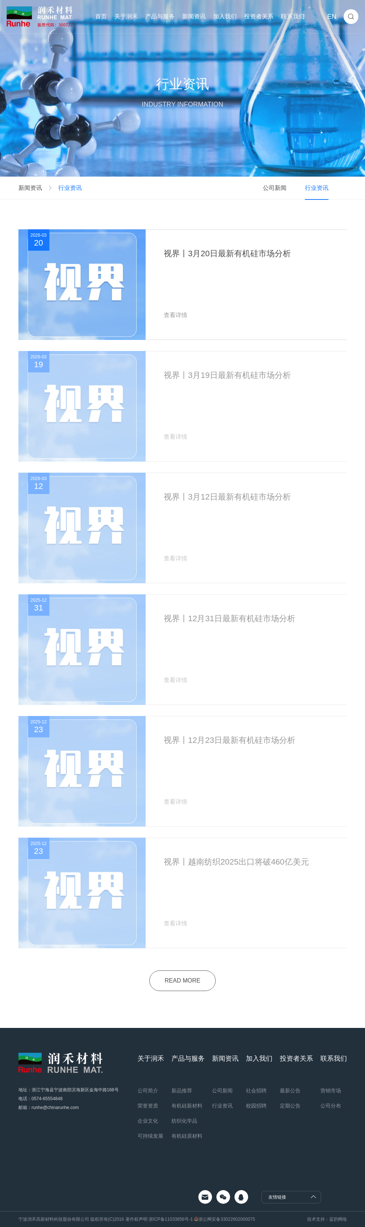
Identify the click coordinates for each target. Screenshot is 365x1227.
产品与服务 (160, 16)
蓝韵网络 (338, 1219)
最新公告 (290, 1091)
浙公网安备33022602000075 (226, 1219)
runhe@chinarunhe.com (55, 1107)
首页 (101, 16)
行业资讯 (70, 188)
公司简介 (148, 1091)
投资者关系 (259, 16)
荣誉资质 (148, 1106)
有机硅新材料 (186, 1106)
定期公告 (290, 1106)
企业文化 (148, 1121)
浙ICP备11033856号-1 (170, 1219)
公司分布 (330, 1106)
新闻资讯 (194, 16)
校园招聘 (256, 1106)
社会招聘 (256, 1091)
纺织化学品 (184, 1121)
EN (331, 16)
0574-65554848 (47, 1098)
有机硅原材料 (186, 1136)
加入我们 (225, 16)
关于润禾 (126, 16)
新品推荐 (181, 1091)
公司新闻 (274, 188)
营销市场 (330, 1091)
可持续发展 (150, 1136)
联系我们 (293, 16)
